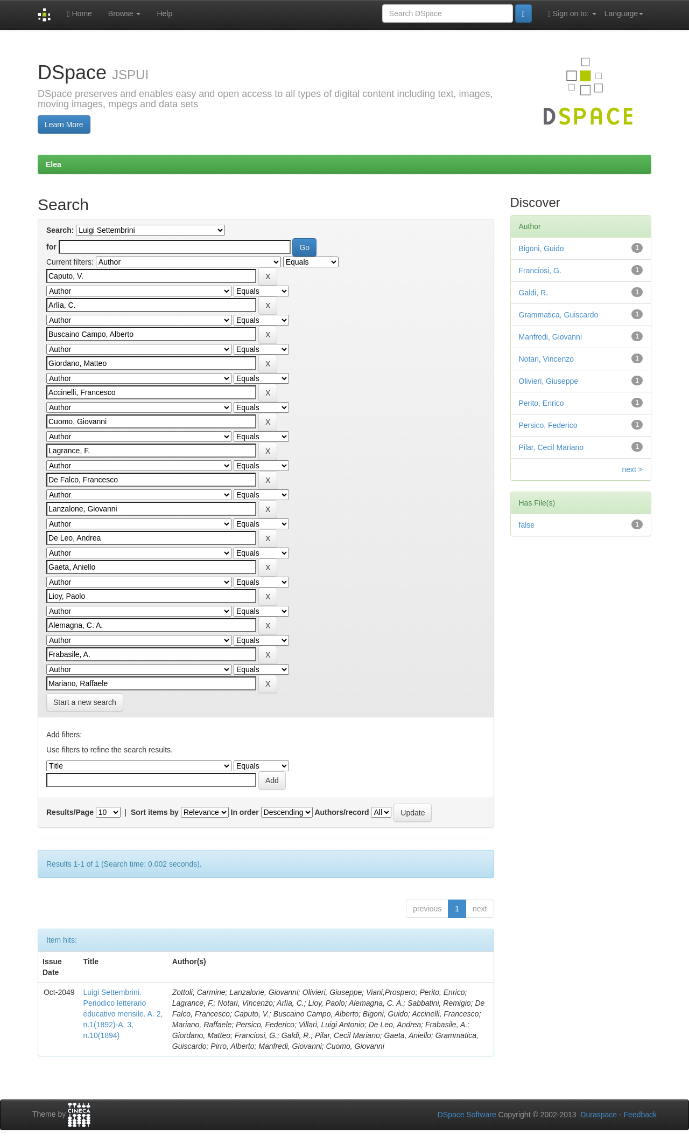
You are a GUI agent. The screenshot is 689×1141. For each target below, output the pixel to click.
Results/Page (70, 812)
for (51, 247)
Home (79, 13)
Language (623, 13)
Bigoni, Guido (541, 248)
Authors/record (341, 812)
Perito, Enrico (541, 403)
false (527, 525)
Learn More (64, 124)
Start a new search (84, 702)
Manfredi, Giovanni (550, 337)
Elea (53, 164)
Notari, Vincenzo (546, 359)
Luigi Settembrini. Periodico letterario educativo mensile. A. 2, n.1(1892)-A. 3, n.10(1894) (123, 1014)
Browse (124, 13)
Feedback (640, 1114)
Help (164, 13)
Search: (60, 230)
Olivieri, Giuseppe (549, 381)
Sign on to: (572, 13)
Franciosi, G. (540, 270)
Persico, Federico (548, 425)
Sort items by (155, 812)
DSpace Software (467, 1114)
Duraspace (598, 1114)
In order (245, 812)
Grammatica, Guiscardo (559, 314)
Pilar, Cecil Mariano (551, 447)
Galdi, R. (533, 292)
